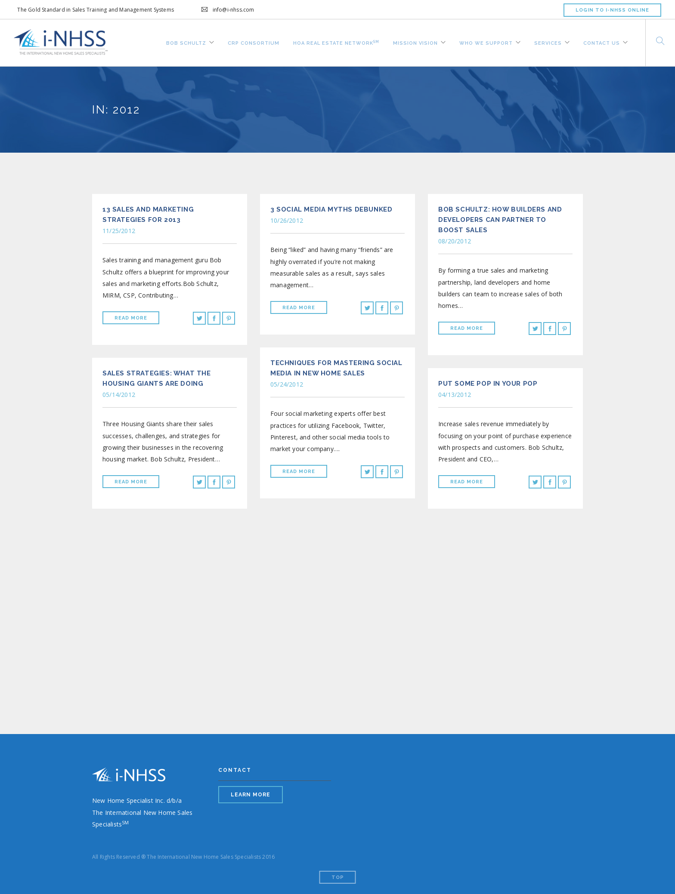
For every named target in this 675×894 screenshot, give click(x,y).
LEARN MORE (250, 795)
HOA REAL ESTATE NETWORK (336, 42)
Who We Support (486, 42)
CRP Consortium (253, 42)
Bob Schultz (186, 42)
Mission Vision (415, 42)
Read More (131, 318)
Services (548, 42)
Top (337, 877)
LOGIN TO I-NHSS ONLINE (612, 10)
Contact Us (601, 42)
